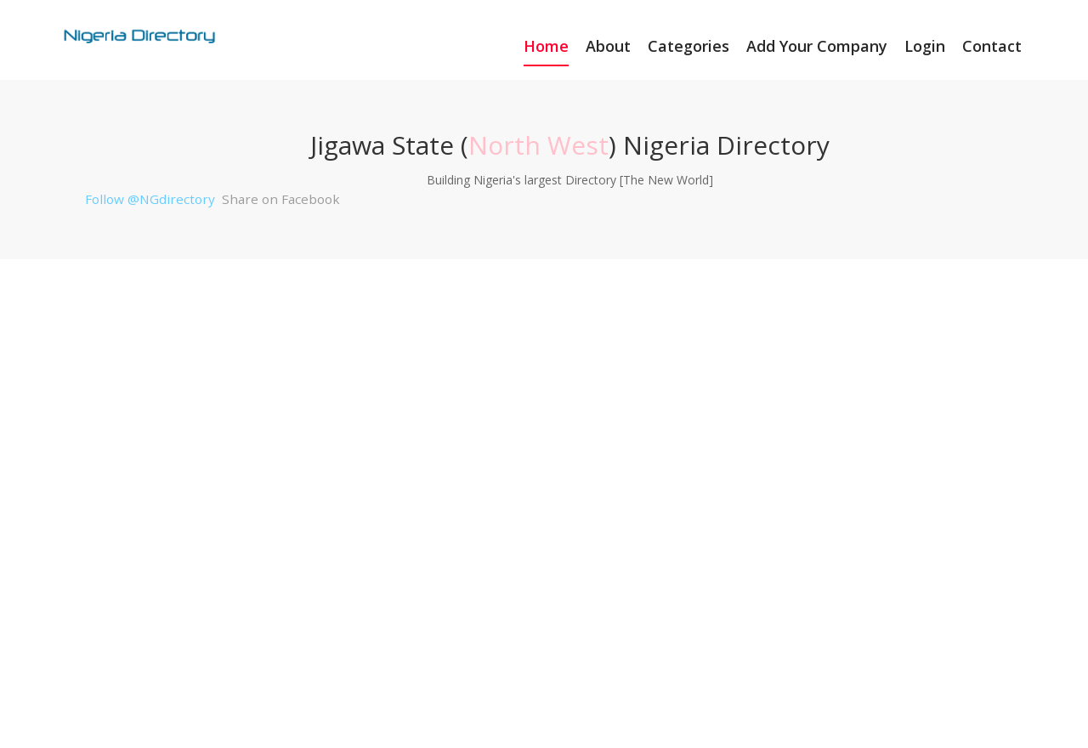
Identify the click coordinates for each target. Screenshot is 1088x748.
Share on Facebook (281, 198)
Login (924, 46)
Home (546, 46)
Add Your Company (816, 46)
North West (538, 145)
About (608, 46)
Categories (688, 46)
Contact (992, 46)
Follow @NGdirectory (150, 198)
